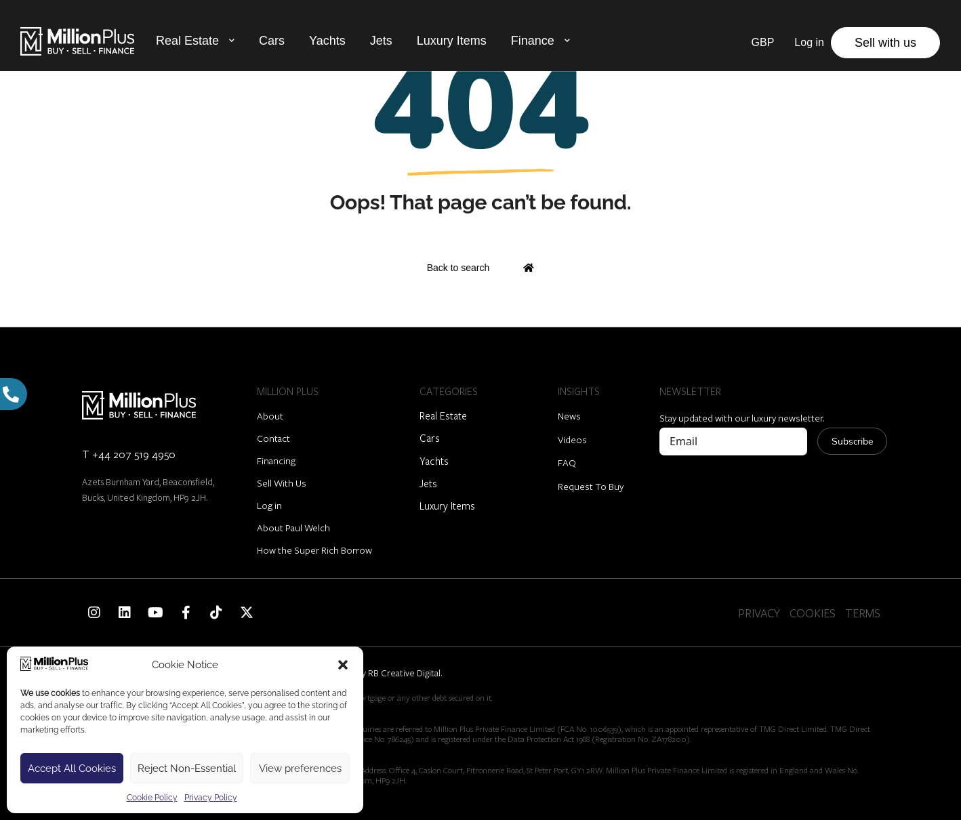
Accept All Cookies (72, 768)
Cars (272, 40)
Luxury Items (452, 40)
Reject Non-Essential (187, 768)
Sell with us (885, 42)
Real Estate (187, 40)
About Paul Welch (293, 527)
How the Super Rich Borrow (314, 550)
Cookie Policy (152, 797)
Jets (381, 40)
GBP (763, 42)
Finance (532, 40)
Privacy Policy (210, 797)
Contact (273, 438)
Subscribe (852, 441)
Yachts (327, 40)
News (569, 415)
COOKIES (813, 613)
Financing (276, 460)
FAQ (567, 462)
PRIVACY (759, 613)
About (270, 415)
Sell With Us (281, 482)
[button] (343, 665)
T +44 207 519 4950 (129, 454)
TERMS (862, 613)
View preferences (300, 768)
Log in (269, 505)
